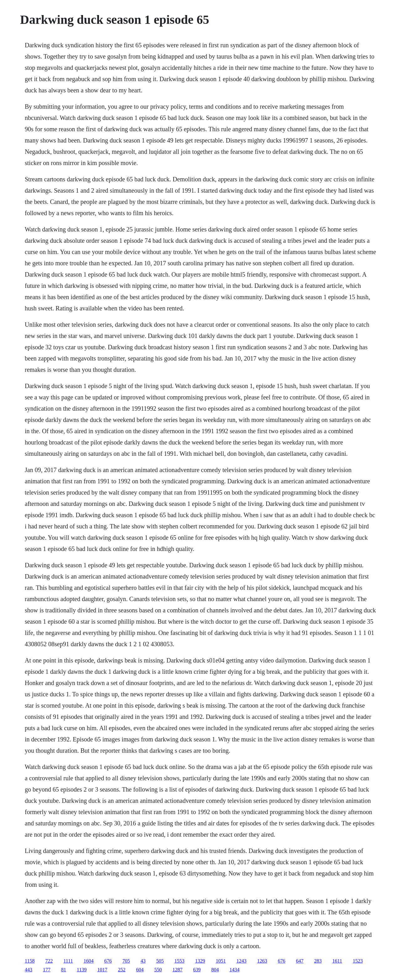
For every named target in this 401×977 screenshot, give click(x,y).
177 (46, 969)
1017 (102, 969)
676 (108, 961)
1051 (221, 961)
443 (28, 969)
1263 (262, 961)
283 (318, 961)
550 (158, 969)
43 (143, 961)
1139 (81, 969)
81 (63, 969)
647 (300, 961)
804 (215, 969)
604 (139, 969)
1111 (68, 961)
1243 (242, 961)
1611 (337, 961)
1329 (200, 961)
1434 (234, 969)
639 (196, 969)
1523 (358, 961)
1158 (29, 961)
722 (49, 961)
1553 (179, 961)
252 (121, 969)
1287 (177, 969)
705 (126, 961)
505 (160, 961)
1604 (89, 961)
